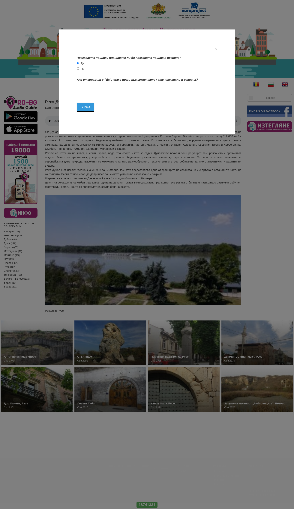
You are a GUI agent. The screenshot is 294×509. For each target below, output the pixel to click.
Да (82, 63)
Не (82, 68)
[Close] (216, 49)
